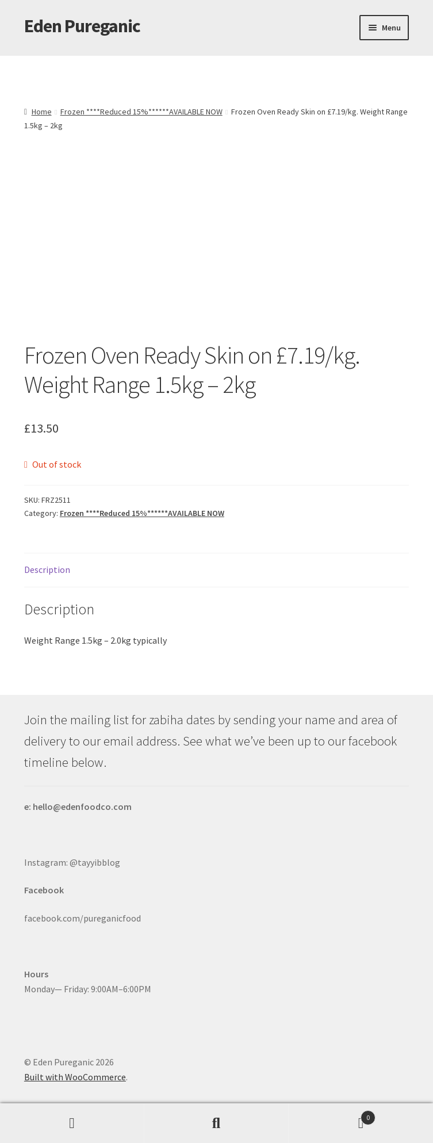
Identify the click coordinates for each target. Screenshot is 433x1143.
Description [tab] (47, 569)
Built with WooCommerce (75, 1077)
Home (42, 111)
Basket (332, 1115)
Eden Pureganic (82, 25)
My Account (72, 1123)
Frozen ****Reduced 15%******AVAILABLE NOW (141, 111)
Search (216, 1123)
